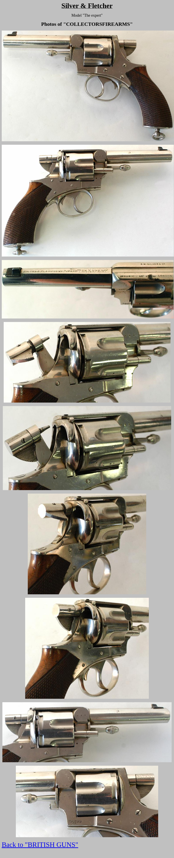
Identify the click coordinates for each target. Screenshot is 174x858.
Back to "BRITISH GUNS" (40, 844)
